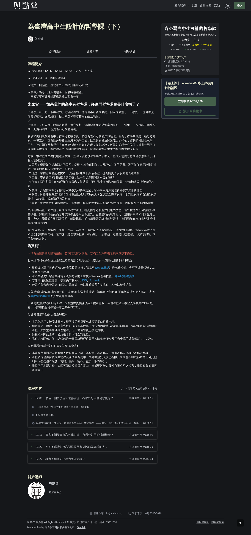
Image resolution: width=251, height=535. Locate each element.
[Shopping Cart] (227, 6)
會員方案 (205, 5)
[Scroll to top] (240, 527)
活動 (217, 5)
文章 (194, 5)
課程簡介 (55, 51)
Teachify (81, 527)
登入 (239, 5)
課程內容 (92, 51)
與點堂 (54, 483)
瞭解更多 (55, 492)
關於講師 (129, 51)
